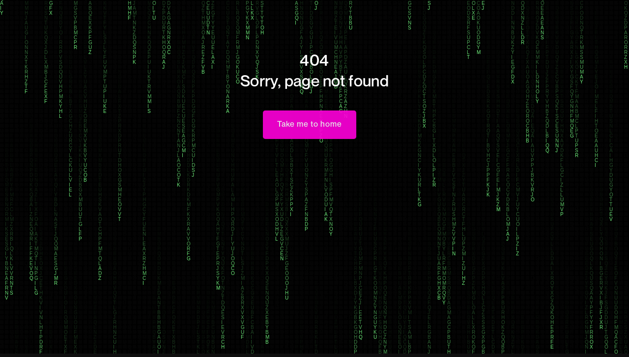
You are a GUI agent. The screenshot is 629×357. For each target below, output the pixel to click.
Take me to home (309, 124)
